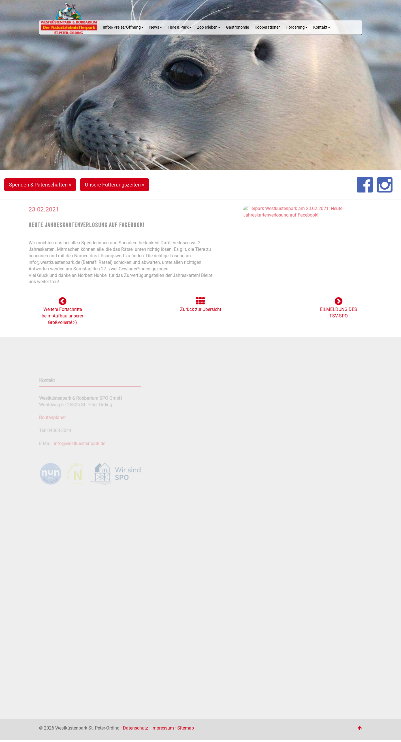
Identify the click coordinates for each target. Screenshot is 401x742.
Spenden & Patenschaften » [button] (40, 185)
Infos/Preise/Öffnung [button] (123, 27)
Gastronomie (237, 27)
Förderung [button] (297, 27)
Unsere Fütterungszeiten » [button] (114, 185)
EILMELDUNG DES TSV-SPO (338, 309)
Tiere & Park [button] (179, 27)
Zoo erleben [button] (208, 27)
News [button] (155, 27)
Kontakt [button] (321, 27)
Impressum (163, 728)
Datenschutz (135, 728)
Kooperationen (268, 27)
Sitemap (185, 728)
